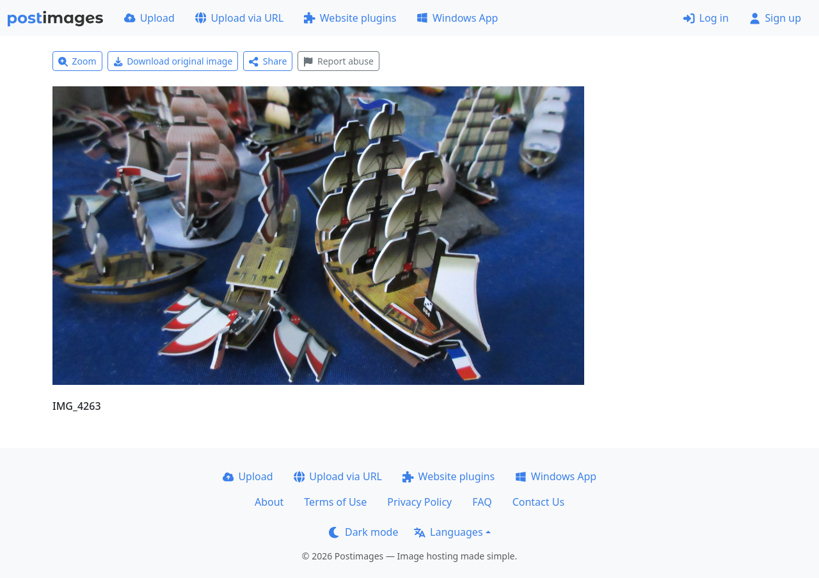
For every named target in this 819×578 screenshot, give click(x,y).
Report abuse (338, 61)
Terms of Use (335, 502)
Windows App (457, 18)
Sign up (775, 18)
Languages (448, 532)
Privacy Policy (419, 502)
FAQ (481, 502)
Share (268, 61)
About (269, 502)
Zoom (77, 61)
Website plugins (350, 18)
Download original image (173, 61)
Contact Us (538, 502)
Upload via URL (239, 18)
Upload (149, 18)
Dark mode (363, 532)
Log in (706, 18)
